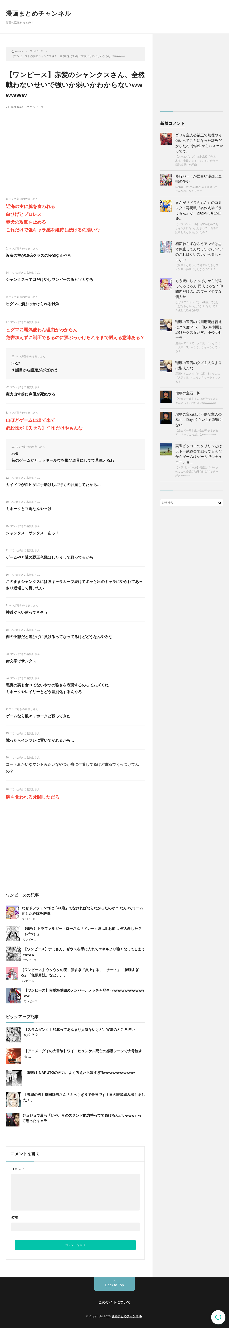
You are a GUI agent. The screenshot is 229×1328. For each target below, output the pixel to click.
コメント (18, 1169)
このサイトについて (114, 1302)
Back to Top (114, 1285)
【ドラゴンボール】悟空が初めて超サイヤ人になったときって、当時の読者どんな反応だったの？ (196, 228)
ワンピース (36, 107)
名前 (14, 1217)
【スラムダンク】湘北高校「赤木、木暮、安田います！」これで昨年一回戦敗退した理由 (196, 160)
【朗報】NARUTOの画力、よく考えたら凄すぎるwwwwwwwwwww (80, 1073)
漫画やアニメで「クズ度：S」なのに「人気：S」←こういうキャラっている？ (197, 347)
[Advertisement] (75, 145)
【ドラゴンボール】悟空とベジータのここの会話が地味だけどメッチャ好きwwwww (196, 471)
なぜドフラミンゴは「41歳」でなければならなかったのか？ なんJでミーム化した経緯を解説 (197, 306)
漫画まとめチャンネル (38, 13)
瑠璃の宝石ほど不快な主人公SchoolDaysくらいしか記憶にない (199, 419)
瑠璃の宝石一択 (187, 393)
